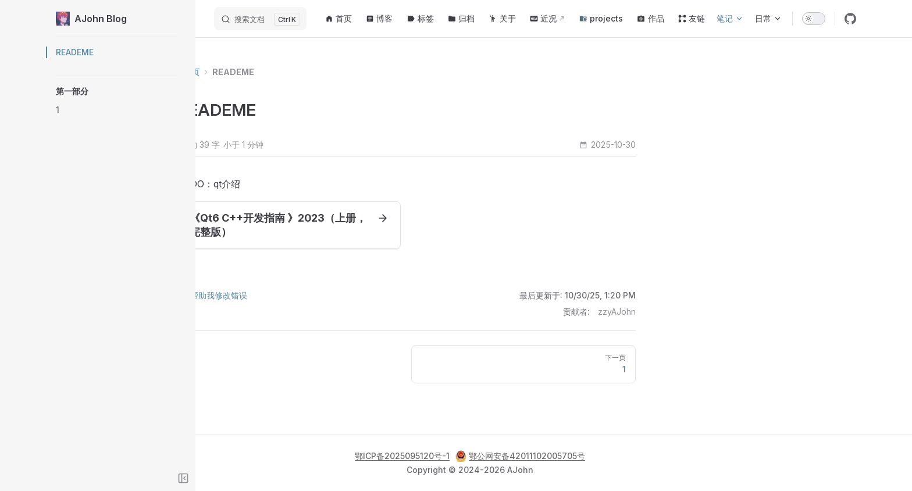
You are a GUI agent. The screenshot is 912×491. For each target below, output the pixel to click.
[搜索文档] (260, 18)
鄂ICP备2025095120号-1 (402, 456)
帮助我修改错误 (267, 295)
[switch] (813, 18)
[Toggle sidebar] (183, 478)
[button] (116, 91)
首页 (246, 72)
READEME (288, 72)
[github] (850, 18)
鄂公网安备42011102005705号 (520, 456)
